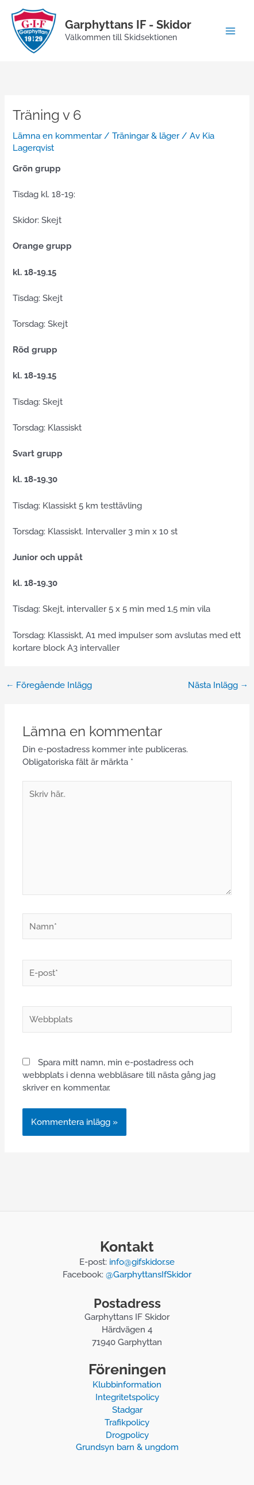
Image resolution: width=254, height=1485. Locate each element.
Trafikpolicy (127, 1422)
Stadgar (127, 1409)
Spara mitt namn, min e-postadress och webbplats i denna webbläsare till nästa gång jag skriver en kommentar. (118, 1074)
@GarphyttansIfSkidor (148, 1274)
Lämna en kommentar (57, 135)
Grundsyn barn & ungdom (127, 1447)
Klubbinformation (127, 1384)
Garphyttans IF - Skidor (128, 25)
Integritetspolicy (127, 1397)
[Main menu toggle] (230, 31)
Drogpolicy (127, 1435)
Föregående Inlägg (49, 685)
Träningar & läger (145, 135)
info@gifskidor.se (142, 1262)
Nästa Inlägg (218, 685)
